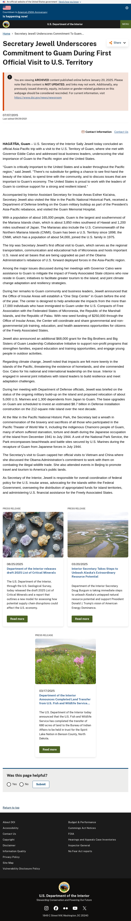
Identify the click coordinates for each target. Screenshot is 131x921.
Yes (14, 784)
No (26, 784)
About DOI (9, 822)
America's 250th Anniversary (32, 12)
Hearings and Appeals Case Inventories (92, 839)
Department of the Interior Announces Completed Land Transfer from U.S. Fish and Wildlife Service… (65, 699)
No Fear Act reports (80, 851)
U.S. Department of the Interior (65, 24)
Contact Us (121, 132)
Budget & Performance (82, 822)
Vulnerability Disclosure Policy (21, 868)
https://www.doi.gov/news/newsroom (38, 97)
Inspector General (79, 845)
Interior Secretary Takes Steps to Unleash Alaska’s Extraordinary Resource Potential (95, 572)
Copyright (8, 839)
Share (117, 42)
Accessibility (10, 828)
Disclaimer (9, 845)
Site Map (8, 862)
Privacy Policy (11, 857)
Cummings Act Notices (82, 828)
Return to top (11, 807)
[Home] (6, 24)
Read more (17, 619)
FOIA (71, 833)
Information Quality (14, 851)
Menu (125, 24)
